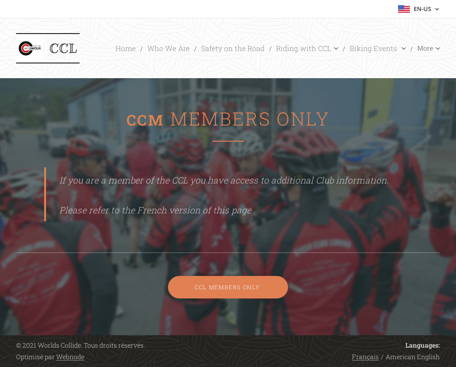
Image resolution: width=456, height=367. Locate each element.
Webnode (70, 356)
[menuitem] (155, 48)
